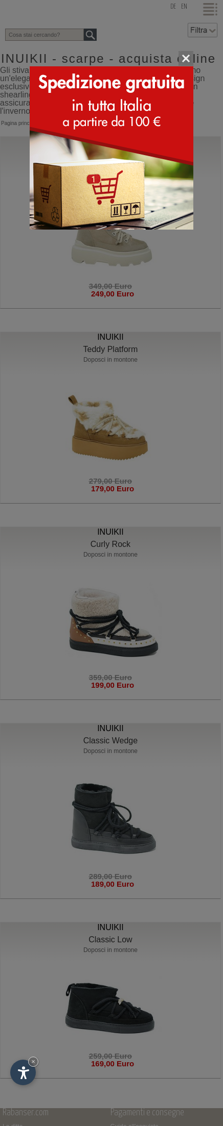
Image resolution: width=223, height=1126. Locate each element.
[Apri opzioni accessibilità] (23, 1072)
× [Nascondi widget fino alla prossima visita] (33, 1061)
